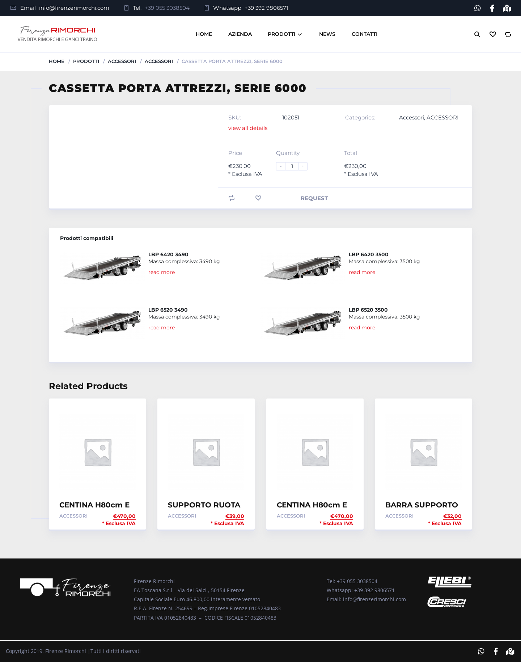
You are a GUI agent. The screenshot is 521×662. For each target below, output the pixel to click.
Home (204, 34)
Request (314, 198)
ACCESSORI (159, 61)
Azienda (240, 34)
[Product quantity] (295, 166)
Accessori (122, 61)
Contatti (364, 34)
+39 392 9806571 (266, 7)
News (327, 34)
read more (161, 272)
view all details (247, 128)
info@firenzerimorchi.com (74, 7)
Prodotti (281, 34)
